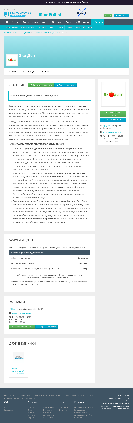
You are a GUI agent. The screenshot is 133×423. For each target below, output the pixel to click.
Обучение (56, 22)
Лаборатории (49, 418)
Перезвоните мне (65, 85)
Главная (7, 32)
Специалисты (49, 415)
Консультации (27, 27)
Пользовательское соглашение (115, 403)
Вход (108, 15)
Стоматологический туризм (79, 27)
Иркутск (14, 309)
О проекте (63, 407)
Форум (35, 22)
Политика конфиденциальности (115, 406)
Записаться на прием (41, 85)
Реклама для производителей (81, 411)
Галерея (31, 415)
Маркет (45, 22)
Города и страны (45, 27)
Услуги (59, 27)
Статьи (14, 22)
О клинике (12, 71)
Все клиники (12, 27)
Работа (69, 22)
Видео (25, 22)
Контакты (46, 71)
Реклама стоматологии (84, 407)
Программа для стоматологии (115, 408)
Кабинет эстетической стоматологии (18, 371)
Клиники (98, 22)
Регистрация (121, 15)
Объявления (82, 22)
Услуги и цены (29, 71)
